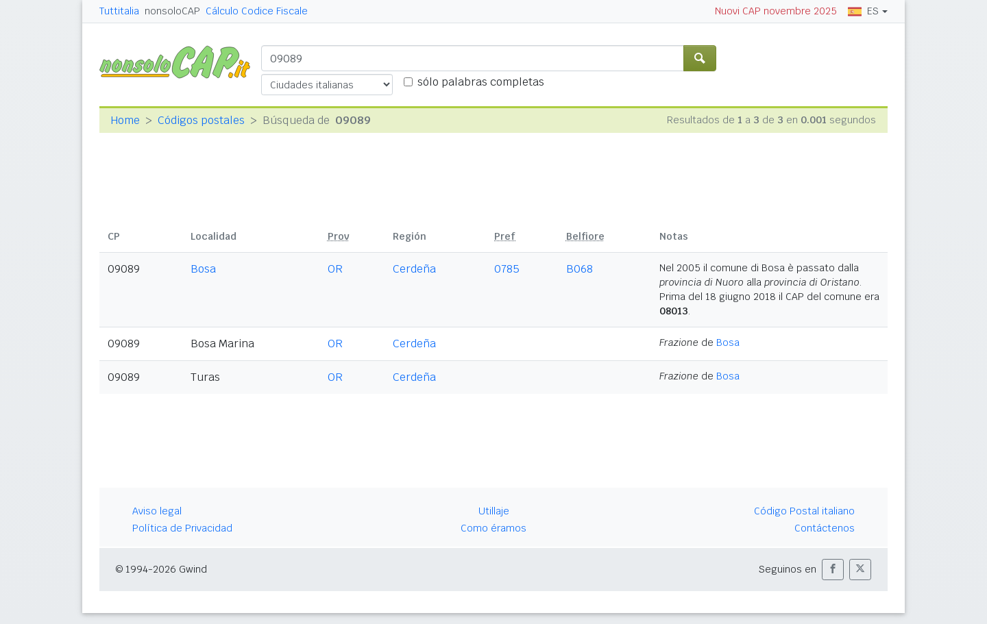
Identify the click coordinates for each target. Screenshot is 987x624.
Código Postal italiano (804, 511)
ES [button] (863, 11)
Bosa (203, 269)
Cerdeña (414, 269)
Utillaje (493, 511)
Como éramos (493, 528)
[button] (833, 569)
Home (125, 120)
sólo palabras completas (480, 82)
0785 (507, 269)
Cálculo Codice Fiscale (257, 11)
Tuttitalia (119, 11)
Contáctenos (824, 528)
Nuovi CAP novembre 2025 (776, 11)
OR (335, 269)
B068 (579, 269)
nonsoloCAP (172, 11)
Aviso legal (157, 511)
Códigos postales (201, 120)
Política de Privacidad (182, 528)
